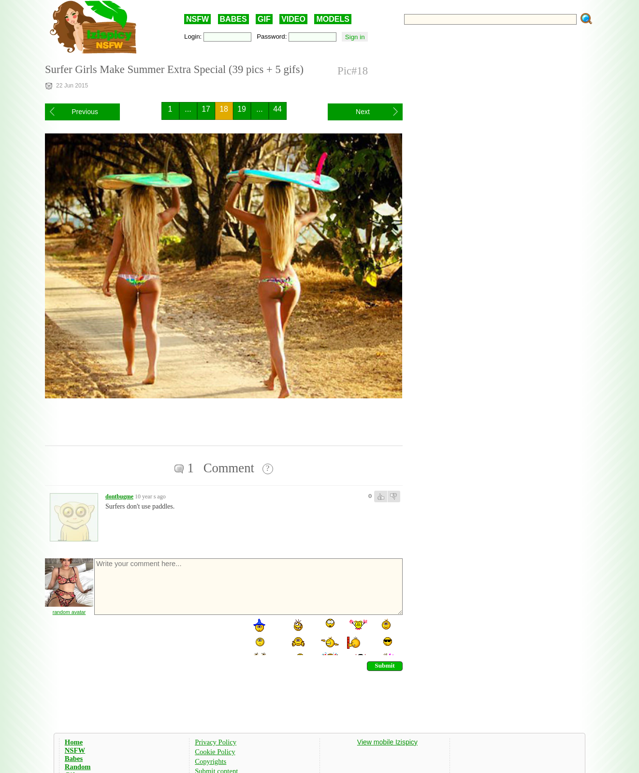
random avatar (69, 612)
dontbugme (119, 496)
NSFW (197, 19)
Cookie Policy (215, 752)
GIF (264, 19)
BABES (233, 19)
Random (78, 767)
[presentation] (166, 636)
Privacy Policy (215, 742)
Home (74, 742)
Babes (74, 758)
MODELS (332, 19)
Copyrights (210, 761)
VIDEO (293, 19)
